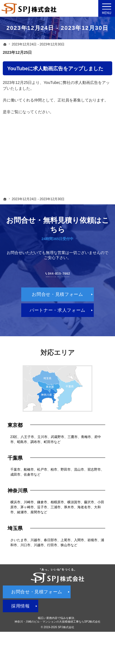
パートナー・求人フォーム (57, 327)
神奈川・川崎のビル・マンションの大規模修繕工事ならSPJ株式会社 (57, 638)
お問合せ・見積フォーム (57, 311)
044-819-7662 (57, 283)
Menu (106, 8)
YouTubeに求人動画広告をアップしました (55, 68)
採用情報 (20, 623)
